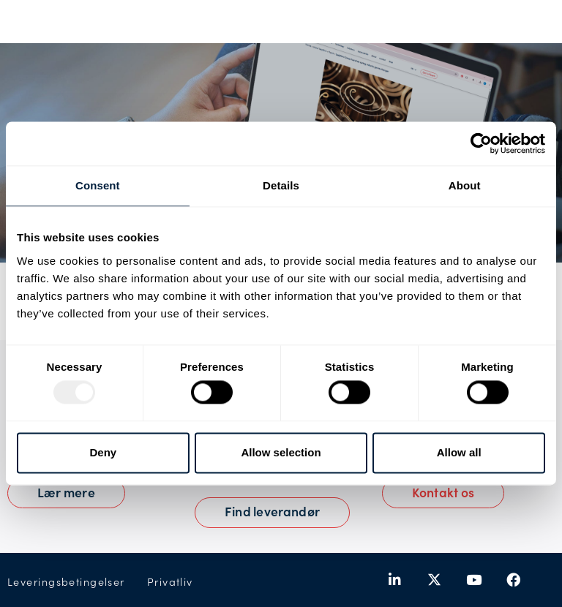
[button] (443, 493)
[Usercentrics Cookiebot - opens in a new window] (481, 143)
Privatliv (170, 582)
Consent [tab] (97, 185)
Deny (102, 452)
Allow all (459, 452)
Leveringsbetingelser (66, 582)
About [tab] (465, 185)
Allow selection (281, 452)
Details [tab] (281, 185)
